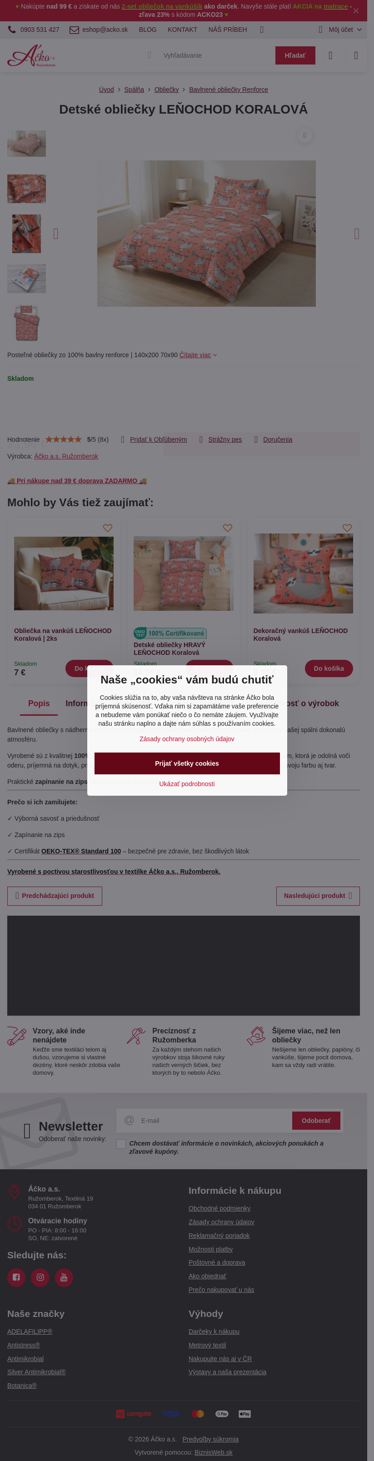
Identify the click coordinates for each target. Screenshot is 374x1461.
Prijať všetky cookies (187, 763)
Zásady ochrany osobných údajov (187, 739)
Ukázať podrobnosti (187, 784)
